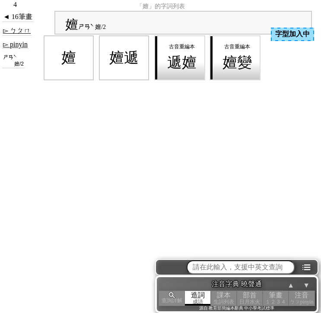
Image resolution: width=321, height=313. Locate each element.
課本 (224, 298)
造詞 (198, 298)
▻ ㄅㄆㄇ (17, 30)
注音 (302, 298)
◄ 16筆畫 (17, 16)
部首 (250, 298)
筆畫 (276, 298)
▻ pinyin (15, 44)
